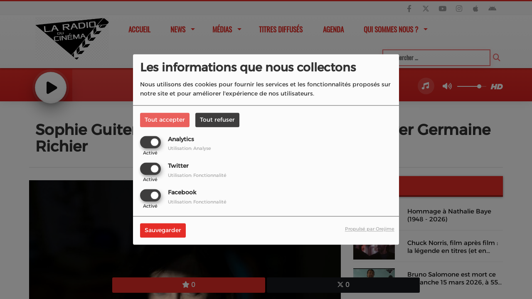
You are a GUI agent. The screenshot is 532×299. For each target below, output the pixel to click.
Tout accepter (165, 119)
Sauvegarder (163, 230)
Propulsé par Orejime (369, 229)
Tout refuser (217, 119)
